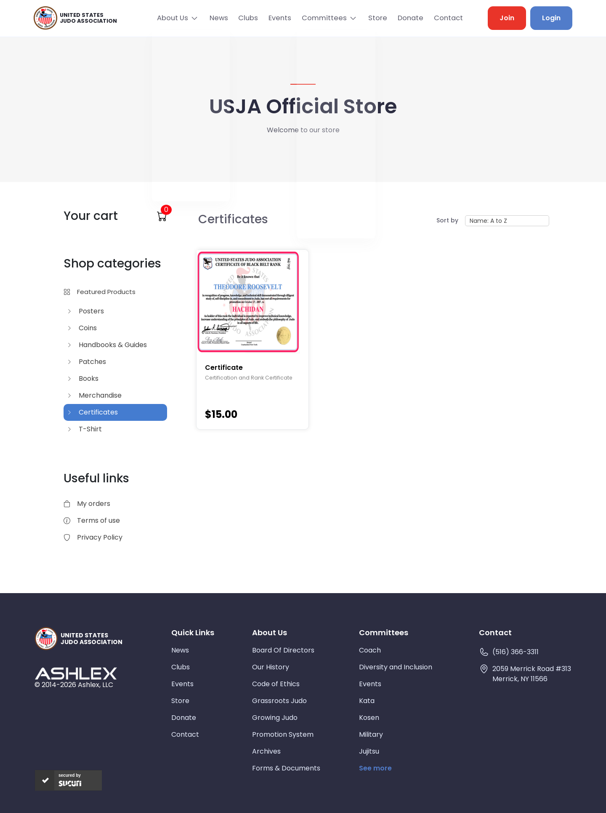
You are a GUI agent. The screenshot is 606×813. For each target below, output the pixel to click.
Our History (270, 666)
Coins (82, 327)
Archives (266, 750)
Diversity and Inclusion (395, 666)
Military (371, 733)
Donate (407, 17)
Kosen (369, 717)
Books (82, 377)
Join (507, 17)
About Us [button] (160, 17)
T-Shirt (84, 428)
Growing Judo (275, 717)
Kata (367, 700)
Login (551, 17)
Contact (447, 17)
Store (373, 17)
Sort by (447, 219)
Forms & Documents (286, 767)
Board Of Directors (283, 649)
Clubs (239, 17)
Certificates (92, 411)
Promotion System (283, 733)
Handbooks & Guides (107, 343)
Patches (86, 360)
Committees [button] (319, 17)
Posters (85, 310)
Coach (370, 649)
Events (273, 17)
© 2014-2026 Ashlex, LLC (74, 683)
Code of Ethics (276, 683)
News (208, 17)
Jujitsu (369, 750)
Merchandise (94, 394)
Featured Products (100, 290)
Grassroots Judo (279, 700)
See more (375, 767)
